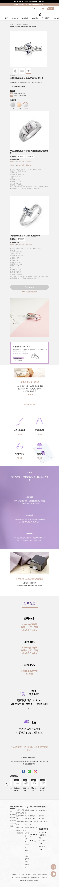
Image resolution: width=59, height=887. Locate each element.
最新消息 (27, 823)
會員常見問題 (20, 810)
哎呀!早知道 (27, 860)
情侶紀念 (27, 852)
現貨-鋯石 (21, 156)
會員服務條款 (34, 877)
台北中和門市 (34, 807)
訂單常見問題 (20, 813)
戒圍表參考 (29, 161)
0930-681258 (42, 813)
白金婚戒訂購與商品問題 (20, 831)
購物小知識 (19, 827)
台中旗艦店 (42, 807)
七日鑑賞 (29, 874)
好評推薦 (27, 834)
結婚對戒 (25, 18)
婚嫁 (26, 856)
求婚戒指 (15, 18)
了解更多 (29, 395)
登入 (34, 9)
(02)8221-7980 (34, 810)
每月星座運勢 (27, 817)
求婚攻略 (27, 866)
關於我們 (15, 874)
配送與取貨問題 (20, 817)
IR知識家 (27, 811)
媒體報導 (27, 829)
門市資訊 (50, 8)
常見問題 (22, 874)
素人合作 (15, 877)
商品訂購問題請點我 (29, 292)
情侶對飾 (35, 18)
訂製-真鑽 (30, 156)
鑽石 (6, 18)
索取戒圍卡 (21, 161)
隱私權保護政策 (24, 877)
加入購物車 (29, 287)
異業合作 (43, 874)
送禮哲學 (27, 846)
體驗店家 (27, 840)
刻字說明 (13, 161)
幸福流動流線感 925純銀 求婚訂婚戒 (25, 236)
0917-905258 (33, 813)
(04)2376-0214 (43, 810)
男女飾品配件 (46, 18)
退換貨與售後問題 (20, 823)
